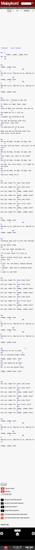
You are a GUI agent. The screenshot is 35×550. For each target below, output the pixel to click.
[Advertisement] (17, 29)
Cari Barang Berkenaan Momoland (15, 516)
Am (2, 54)
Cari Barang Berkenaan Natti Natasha (16, 520)
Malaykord (9, 3)
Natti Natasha (16, 48)
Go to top (3, 485)
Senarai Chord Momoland (12, 501)
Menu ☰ (26, 11)
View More (17, 534)
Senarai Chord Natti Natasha (13, 505)
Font (17, 11)
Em (5, 58)
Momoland (5, 48)
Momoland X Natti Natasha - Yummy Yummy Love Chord (17, 8)
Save (9, 11)
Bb (2, 74)
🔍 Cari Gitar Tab (6, 495)
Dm (2, 58)
